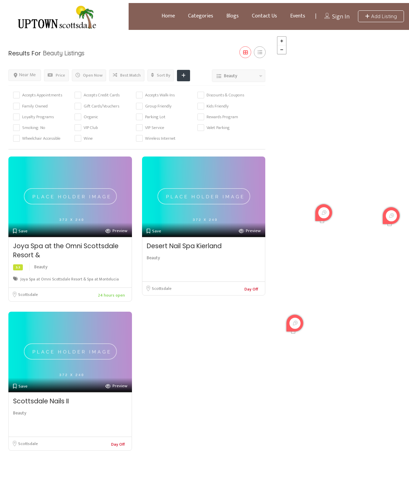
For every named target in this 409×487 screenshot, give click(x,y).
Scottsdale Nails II (41, 401)
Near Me (25, 75)
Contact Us (264, 15)
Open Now (89, 75)
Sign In (341, 16)
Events (297, 15)
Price (56, 75)
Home (168, 15)
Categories (200, 15)
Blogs (232, 15)
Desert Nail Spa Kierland (184, 246)
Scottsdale (28, 294)
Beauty (40, 267)
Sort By (160, 75)
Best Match (127, 75)
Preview (116, 231)
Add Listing (381, 16)
